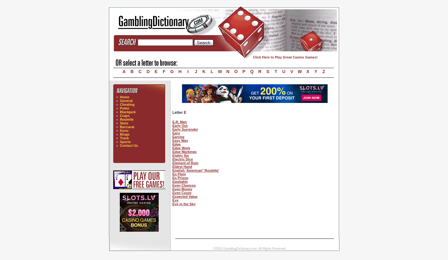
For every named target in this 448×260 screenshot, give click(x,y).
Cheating (127, 104)
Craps (124, 116)
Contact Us (129, 145)
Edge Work (181, 148)
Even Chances (184, 185)
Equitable (180, 181)
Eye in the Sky (184, 204)
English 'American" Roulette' (195, 170)
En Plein (179, 174)
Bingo (124, 134)
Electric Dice (182, 159)
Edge (176, 144)
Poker (124, 108)
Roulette (126, 119)
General (126, 101)
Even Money (182, 189)
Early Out (180, 126)
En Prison (180, 178)
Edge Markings (184, 152)
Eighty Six (180, 155)
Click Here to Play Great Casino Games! (285, 57)
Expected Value (185, 196)
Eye (175, 200)
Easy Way (180, 140)
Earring (178, 137)
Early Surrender (185, 129)
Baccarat (127, 127)
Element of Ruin (185, 163)
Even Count (181, 193)
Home (124, 97)
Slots (124, 123)
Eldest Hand (182, 167)
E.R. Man (179, 122)
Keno (124, 130)
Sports (125, 142)
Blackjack (128, 112)
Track (124, 138)
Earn (176, 133)
